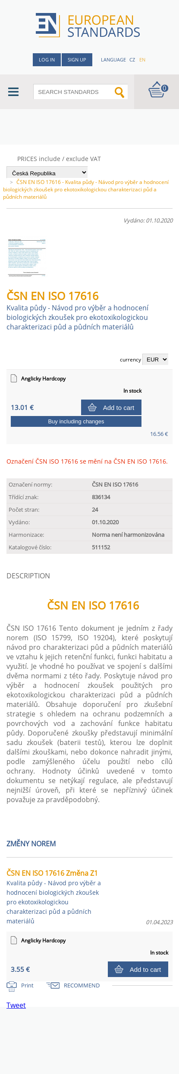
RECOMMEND (82, 985)
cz (132, 59)
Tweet (16, 1005)
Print (27, 985)
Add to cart (119, 407)
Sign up (77, 59)
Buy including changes (76, 421)
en (142, 59)
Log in (47, 59)
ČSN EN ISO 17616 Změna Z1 (53, 896)
